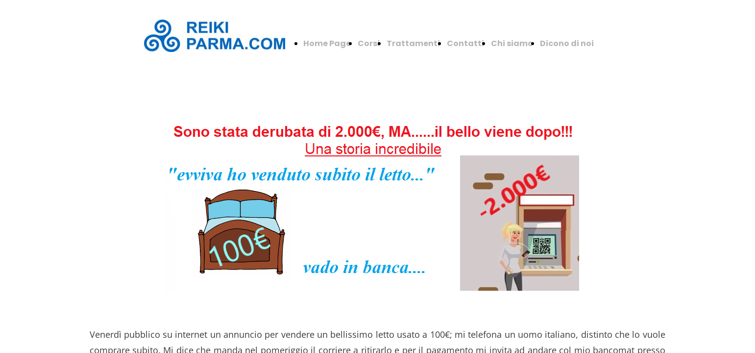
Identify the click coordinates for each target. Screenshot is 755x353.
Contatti (465, 43)
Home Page (327, 43)
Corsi (369, 43)
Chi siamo (512, 43)
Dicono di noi (567, 43)
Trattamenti (413, 43)
